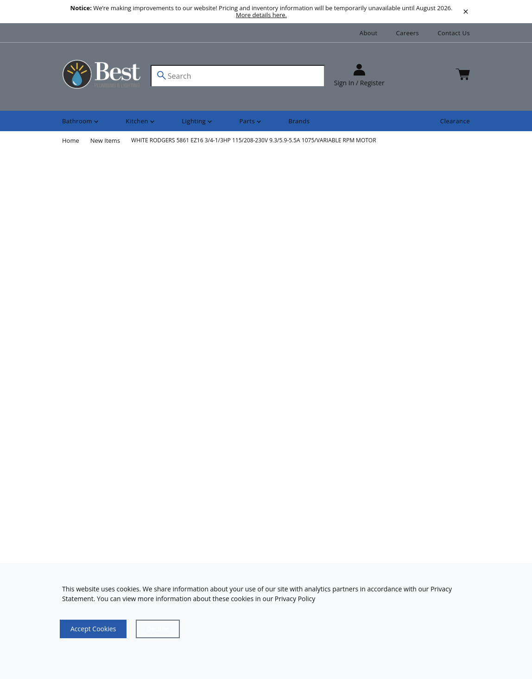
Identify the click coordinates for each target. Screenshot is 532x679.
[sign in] (359, 76)
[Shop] (81, 121)
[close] (466, 11)
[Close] (157, 629)
